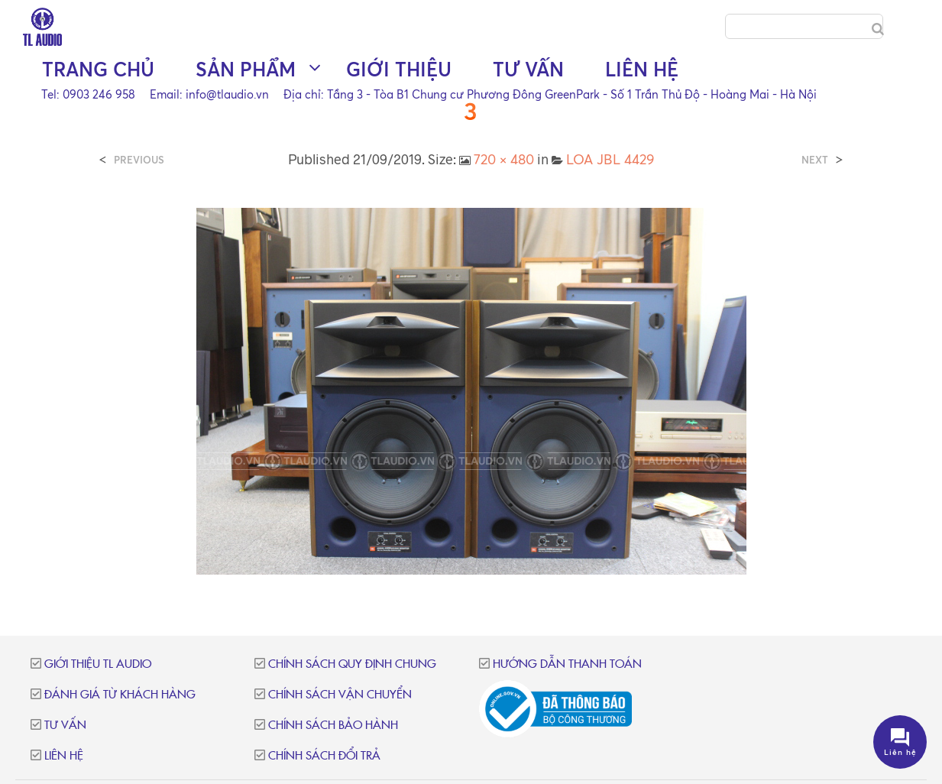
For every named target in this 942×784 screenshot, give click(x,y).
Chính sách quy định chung (352, 664)
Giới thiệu (399, 69)
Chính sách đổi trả (324, 756)
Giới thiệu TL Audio (97, 664)
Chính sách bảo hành (333, 725)
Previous (139, 160)
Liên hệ (641, 69)
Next (814, 160)
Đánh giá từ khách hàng (120, 694)
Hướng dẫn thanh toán (567, 664)
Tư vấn (528, 69)
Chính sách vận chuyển (340, 694)
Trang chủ (98, 69)
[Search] (878, 29)
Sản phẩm (246, 69)
